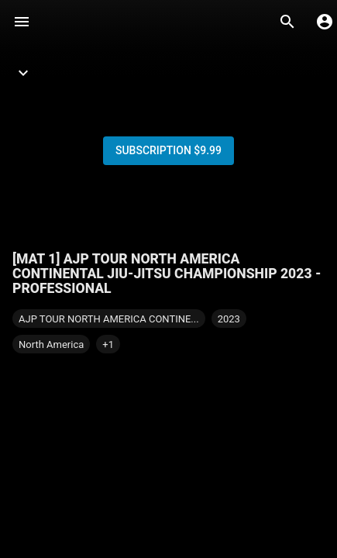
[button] (108, 344)
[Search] (287, 21)
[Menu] (21, 21)
